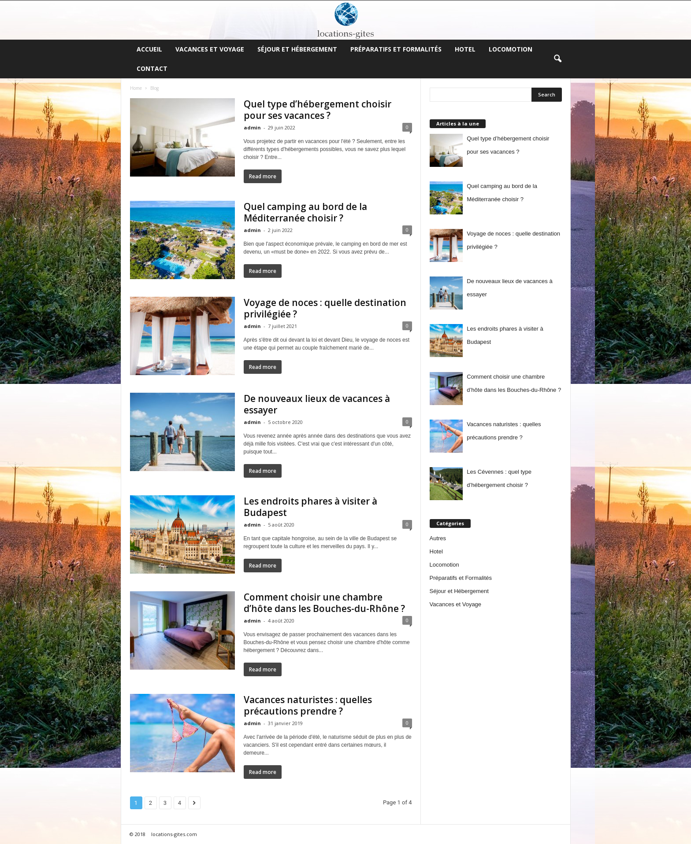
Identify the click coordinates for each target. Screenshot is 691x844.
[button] (557, 59)
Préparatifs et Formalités (396, 49)
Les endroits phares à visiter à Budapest (310, 507)
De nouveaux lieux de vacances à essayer (317, 404)
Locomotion (510, 49)
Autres (438, 538)
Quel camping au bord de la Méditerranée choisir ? (305, 212)
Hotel (465, 49)
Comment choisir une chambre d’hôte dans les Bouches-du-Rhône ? (324, 603)
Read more (262, 176)
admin (252, 127)
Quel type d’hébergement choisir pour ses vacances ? (317, 110)
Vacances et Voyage (209, 49)
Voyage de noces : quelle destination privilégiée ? (325, 308)
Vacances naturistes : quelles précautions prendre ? (308, 705)
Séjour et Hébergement (297, 49)
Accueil (149, 49)
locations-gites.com (174, 834)
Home (136, 88)
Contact (152, 68)
